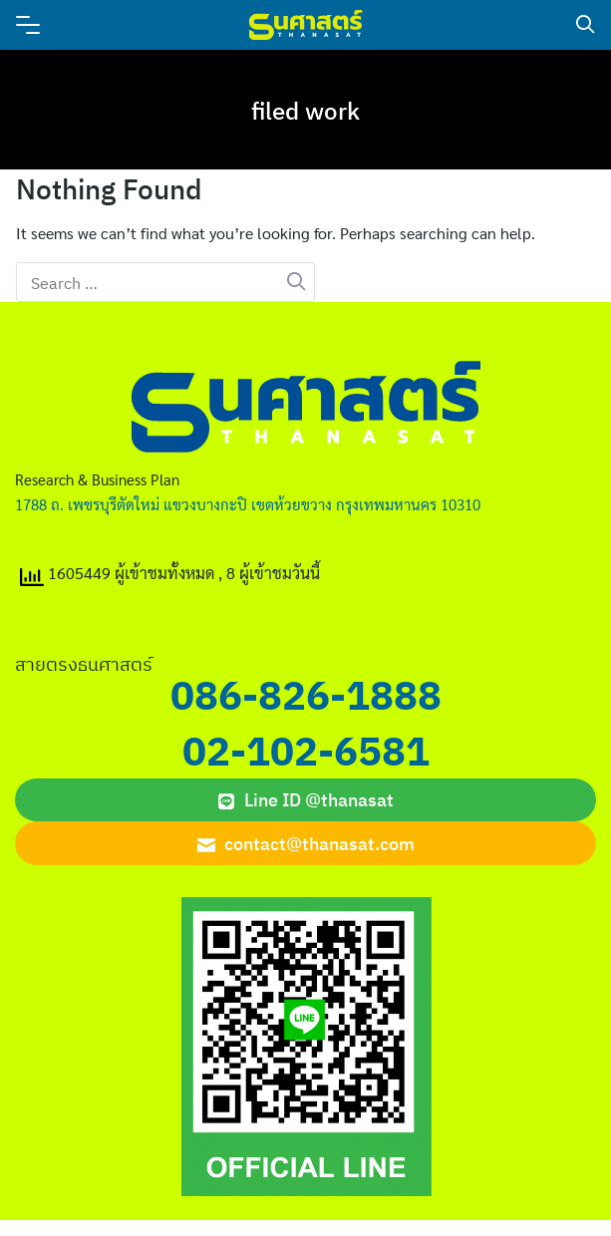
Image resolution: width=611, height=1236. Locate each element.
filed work (305, 111)
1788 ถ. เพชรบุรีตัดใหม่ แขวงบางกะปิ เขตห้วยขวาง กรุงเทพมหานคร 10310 (247, 503)
